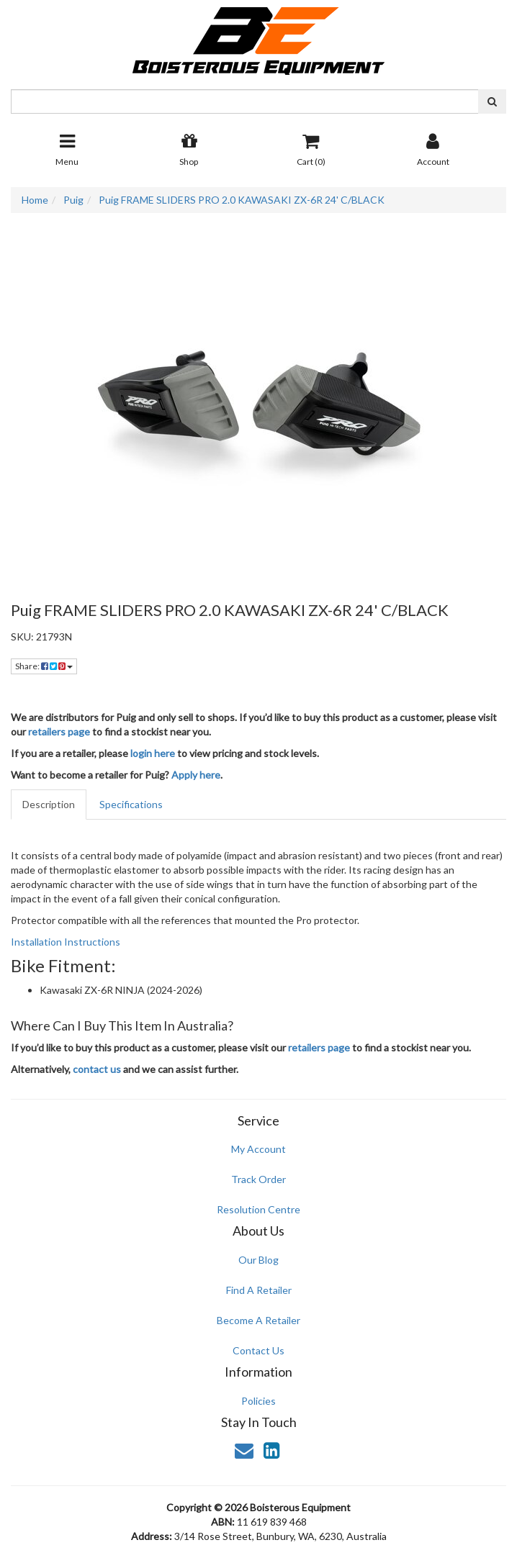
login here (152, 753)
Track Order (258, 1179)
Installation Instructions (65, 942)
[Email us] (244, 1450)
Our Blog (258, 1260)
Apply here (195, 775)
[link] (271, 1450)
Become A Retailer (258, 1320)
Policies (258, 1401)
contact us (97, 1069)
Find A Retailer (259, 1290)
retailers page (59, 731)
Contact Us (258, 1350)
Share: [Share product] (44, 666)
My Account (258, 1149)
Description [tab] (48, 804)
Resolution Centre (258, 1209)
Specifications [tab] (131, 804)
